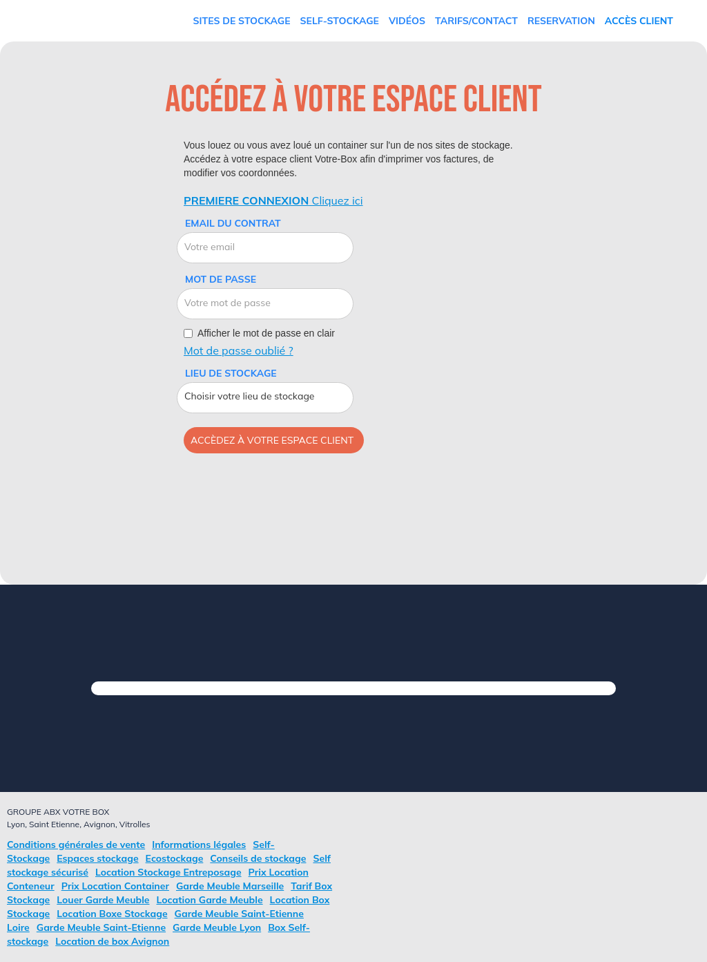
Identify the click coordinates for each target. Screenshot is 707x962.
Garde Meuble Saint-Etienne (101, 927)
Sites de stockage (242, 21)
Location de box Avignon (112, 941)
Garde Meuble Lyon (217, 927)
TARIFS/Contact (476, 21)
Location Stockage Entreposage (168, 872)
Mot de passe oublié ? (238, 350)
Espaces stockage (97, 858)
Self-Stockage (339, 21)
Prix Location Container (115, 886)
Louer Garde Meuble (103, 900)
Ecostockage (175, 858)
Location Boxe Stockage (112, 913)
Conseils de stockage (258, 858)
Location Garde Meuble (210, 900)
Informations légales (199, 844)
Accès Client (639, 21)
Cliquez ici (273, 200)
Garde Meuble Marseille (230, 886)
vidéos (407, 21)
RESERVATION (561, 21)
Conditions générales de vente (76, 844)
